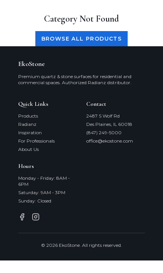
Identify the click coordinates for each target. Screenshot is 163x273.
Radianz (27, 124)
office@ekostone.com (109, 141)
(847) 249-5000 (104, 132)
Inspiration (30, 132)
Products (28, 116)
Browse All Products (81, 38)
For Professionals (36, 141)
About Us (28, 149)
